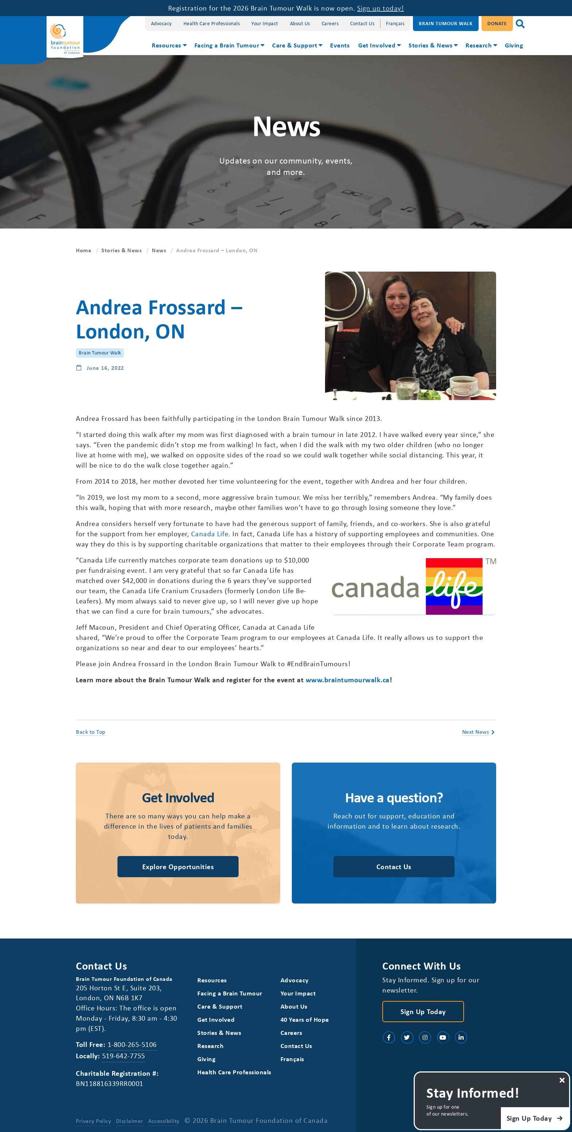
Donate (497, 23)
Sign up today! (380, 8)
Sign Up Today (423, 1011)
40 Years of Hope (305, 1019)
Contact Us (362, 23)
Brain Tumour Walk (446, 23)
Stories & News (430, 45)
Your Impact (264, 23)
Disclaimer (129, 1121)
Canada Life (210, 533)
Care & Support (294, 45)
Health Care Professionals (211, 23)
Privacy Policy (93, 1121)
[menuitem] (168, 46)
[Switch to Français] (395, 23)
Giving (514, 45)
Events (339, 45)
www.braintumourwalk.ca (348, 679)
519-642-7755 (123, 1055)
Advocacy (161, 23)
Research (478, 45)
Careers (330, 23)
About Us (300, 23)
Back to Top (90, 732)
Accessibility (163, 1121)
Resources (166, 45)
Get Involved (376, 45)
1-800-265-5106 (132, 1044)
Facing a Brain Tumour (226, 45)
